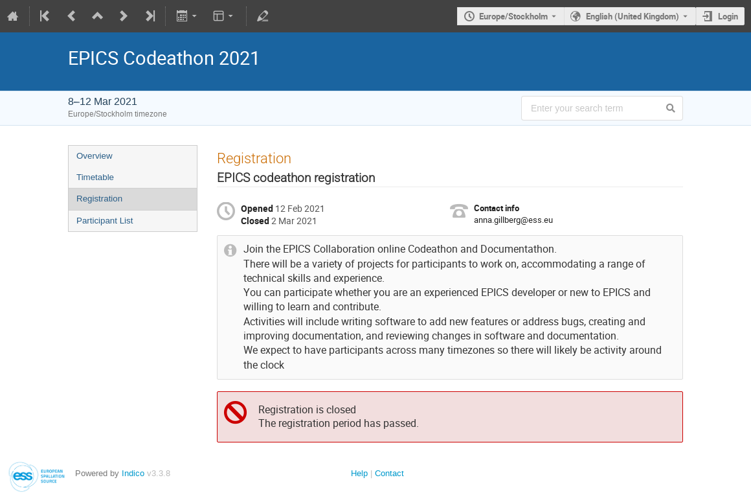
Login (728, 16)
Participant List (104, 220)
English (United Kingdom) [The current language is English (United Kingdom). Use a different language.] (632, 16)
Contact (389, 473)
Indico (133, 473)
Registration (99, 198)
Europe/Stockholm (513, 16)
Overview (94, 156)
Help (359, 473)
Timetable (95, 177)
